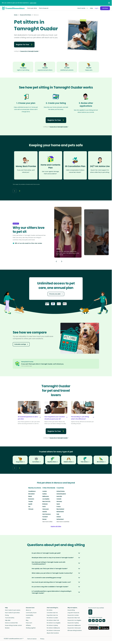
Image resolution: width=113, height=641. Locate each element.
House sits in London (73, 615)
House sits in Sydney (73, 623)
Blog (27, 620)
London (44, 491)
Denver (44, 519)
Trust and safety (9, 618)
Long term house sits (73, 612)
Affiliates (28, 625)
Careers (28, 618)
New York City (46, 501)
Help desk (7, 620)
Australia (59, 496)
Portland (45, 516)
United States (61, 491)
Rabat (30, 496)
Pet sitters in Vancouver (53, 630)
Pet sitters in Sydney (52, 625)
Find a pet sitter (32, 8)
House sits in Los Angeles (74, 620)
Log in (96, 8)
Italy (58, 514)
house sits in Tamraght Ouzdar (29, 51)
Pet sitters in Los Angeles (53, 623)
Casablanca (32, 491)
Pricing (7, 615)
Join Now (105, 8)
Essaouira (31, 499)
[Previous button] (56, 261)
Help (91, 8)
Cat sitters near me (52, 612)
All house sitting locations (75, 630)
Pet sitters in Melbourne (53, 628)
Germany (59, 501)
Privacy (42, 639)
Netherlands (60, 511)
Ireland (59, 516)
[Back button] (14, 191)
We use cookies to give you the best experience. (19, 2)
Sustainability (29, 615)
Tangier (30, 501)
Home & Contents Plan (11, 623)
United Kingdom (61, 494)
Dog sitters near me (52, 615)
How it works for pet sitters (12, 612)
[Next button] (20, 191)
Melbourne (45, 496)
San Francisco (46, 514)
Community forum (31, 612)
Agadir (30, 504)
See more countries (63, 522)
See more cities (47, 522)
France (59, 506)
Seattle (44, 511)
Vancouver (45, 509)
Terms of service (31, 639)
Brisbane (45, 504)
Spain (58, 504)
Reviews (7, 628)
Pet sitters (49, 610)
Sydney (44, 494)
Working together (31, 628)
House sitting (71, 610)
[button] (68, 232)
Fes (29, 506)
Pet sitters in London (52, 618)
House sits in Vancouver (74, 628)
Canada (59, 499)
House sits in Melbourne (74, 625)
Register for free (24, 44)
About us (28, 610)
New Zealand (60, 509)
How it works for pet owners (12, 610)
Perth (44, 506)
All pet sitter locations (53, 633)
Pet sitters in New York (53, 620)
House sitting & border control (13, 625)
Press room (29, 623)
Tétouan (30, 509)
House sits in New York (74, 618)
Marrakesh (31, 494)
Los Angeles (45, 499)
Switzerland (60, 519)
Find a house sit (43, 8)
